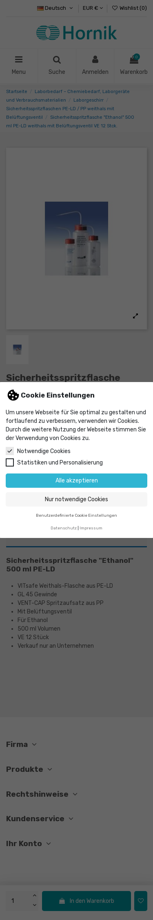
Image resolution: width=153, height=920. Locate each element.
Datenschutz (64, 528)
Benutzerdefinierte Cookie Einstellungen (76, 515)
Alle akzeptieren (76, 480)
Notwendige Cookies (38, 451)
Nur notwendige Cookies (76, 499)
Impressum (91, 528)
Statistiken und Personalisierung (54, 462)
